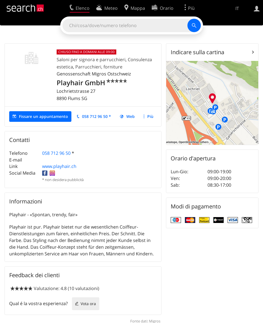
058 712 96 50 (56, 153)
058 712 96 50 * (96, 116)
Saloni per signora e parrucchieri (91, 59)
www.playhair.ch (59, 166)
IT (237, 8)
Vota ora (88, 303)
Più (150, 116)
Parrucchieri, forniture (98, 67)
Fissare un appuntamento (43, 116)
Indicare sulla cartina (197, 52)
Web (130, 116)
